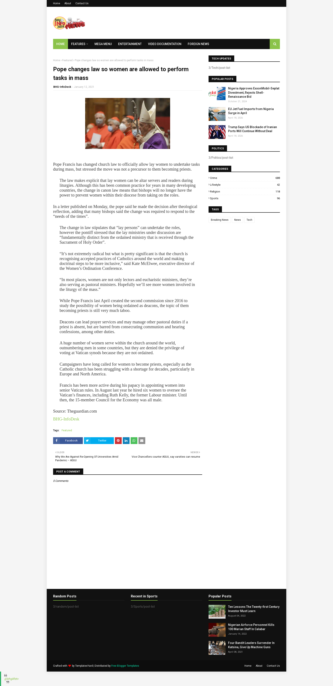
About (67, 3)
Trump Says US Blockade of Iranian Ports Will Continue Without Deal (252, 129)
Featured (67, 60)
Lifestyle (245, 184)
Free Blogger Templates (125, 665)
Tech (249, 219)
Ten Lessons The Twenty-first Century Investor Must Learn (253, 609)
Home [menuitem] (60, 44)
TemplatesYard (84, 665)
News (237, 219)
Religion (245, 191)
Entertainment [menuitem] (130, 44)
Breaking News (220, 219)
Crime (245, 178)
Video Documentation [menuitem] (164, 44)
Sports (245, 198)
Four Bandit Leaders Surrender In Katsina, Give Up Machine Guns (251, 645)
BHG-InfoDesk (62, 86)
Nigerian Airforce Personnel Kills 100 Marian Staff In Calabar (251, 627)
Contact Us (82, 3)
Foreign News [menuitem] (198, 44)
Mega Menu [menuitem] (103, 44)
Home (56, 3)
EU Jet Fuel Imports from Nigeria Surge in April (251, 111)
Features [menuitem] (78, 44)
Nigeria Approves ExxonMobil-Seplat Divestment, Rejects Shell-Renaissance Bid (253, 92)
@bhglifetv (11, 678)
